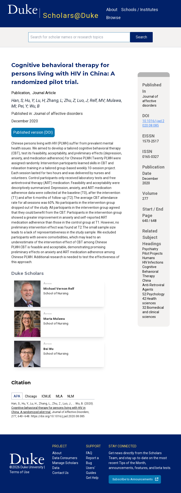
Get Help (92, 478)
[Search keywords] (79, 37)
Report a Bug (92, 460)
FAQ (89, 453)
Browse (113, 17)
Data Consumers (64, 458)
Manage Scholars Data (65, 465)
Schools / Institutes (139, 9)
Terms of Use (19, 472)
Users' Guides (91, 470)
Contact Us (60, 473)
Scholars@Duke (71, 15)
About (111, 9)
